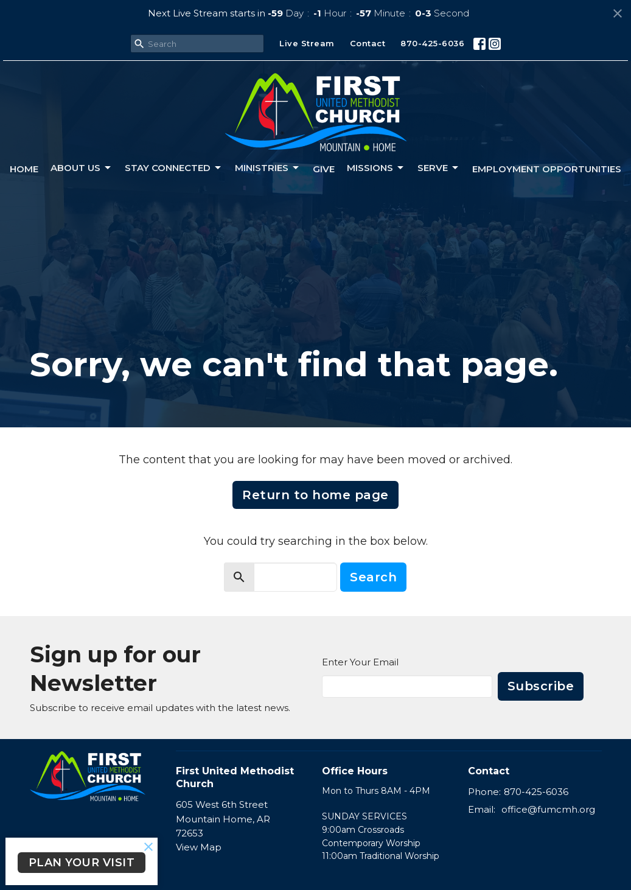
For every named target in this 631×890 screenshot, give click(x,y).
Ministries (268, 168)
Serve (438, 168)
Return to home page (315, 495)
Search (373, 577)
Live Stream (307, 43)
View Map (198, 847)
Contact (368, 43)
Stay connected (174, 168)
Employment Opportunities (546, 169)
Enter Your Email (360, 662)
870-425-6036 (432, 43)
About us (82, 168)
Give (324, 169)
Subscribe (540, 686)
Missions (376, 168)
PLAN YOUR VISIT (82, 862)
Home (24, 169)
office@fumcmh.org (548, 809)
